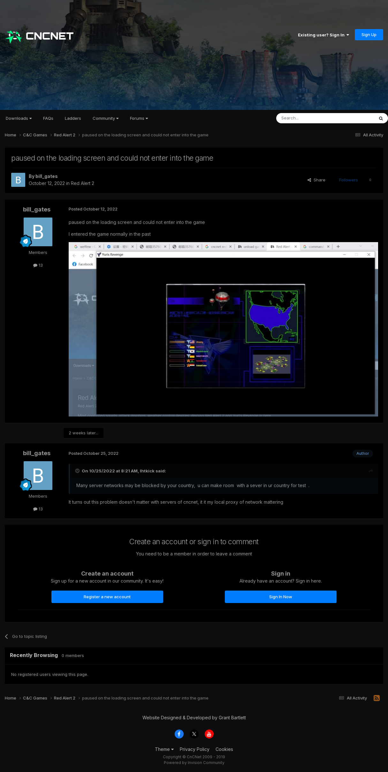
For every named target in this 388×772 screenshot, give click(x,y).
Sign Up (369, 34)
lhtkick (147, 470)
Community (105, 118)
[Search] (308, 118)
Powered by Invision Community (194, 762)
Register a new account (107, 596)
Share (316, 179)
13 (38, 265)
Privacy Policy (194, 749)
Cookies (224, 749)
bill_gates (46, 176)
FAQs (48, 118)
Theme (164, 749)
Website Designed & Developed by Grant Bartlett (194, 717)
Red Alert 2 (82, 183)
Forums (139, 118)
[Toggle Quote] (78, 470)
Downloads (19, 118)
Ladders (73, 118)
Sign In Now (280, 596)
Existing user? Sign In (323, 34)
